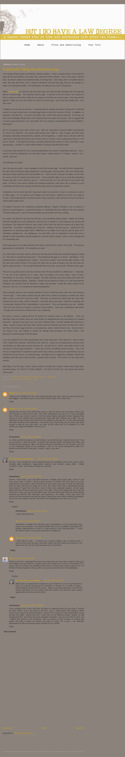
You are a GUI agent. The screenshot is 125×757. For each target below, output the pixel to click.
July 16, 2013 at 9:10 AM (25, 558)
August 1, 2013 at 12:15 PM (30, 538)
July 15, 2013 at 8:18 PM (30, 437)
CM (17, 538)
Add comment (10, 632)
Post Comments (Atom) (23, 733)
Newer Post (7, 728)
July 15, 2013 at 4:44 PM (27, 409)
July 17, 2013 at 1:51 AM (37, 511)
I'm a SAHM (26, 379)
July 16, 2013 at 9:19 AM (54, 580)
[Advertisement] (62, 54)
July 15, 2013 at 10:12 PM (31, 476)
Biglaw (15, 379)
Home (27, 45)
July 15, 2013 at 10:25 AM (26, 393)
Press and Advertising (66, 45)
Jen (17, 521)
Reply (11, 401)
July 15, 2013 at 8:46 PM (47, 459)
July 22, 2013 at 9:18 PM (30, 521)
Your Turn (94, 45)
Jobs (35, 379)
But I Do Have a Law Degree (21, 459)
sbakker (12, 409)
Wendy (12, 393)
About (40, 45)
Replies (15, 507)
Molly (11, 558)
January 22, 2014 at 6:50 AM (32, 605)
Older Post (79, 728)
